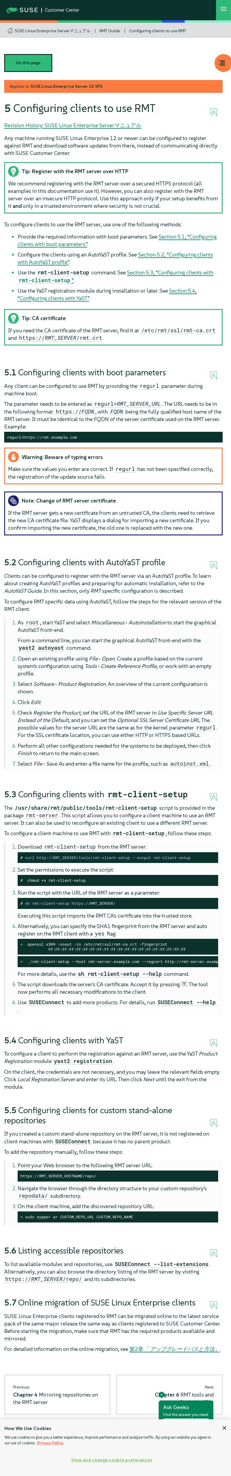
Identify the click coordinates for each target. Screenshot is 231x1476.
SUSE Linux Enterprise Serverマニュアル (53, 30)
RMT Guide (110, 30)
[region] (115, 1447)
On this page (28, 62)
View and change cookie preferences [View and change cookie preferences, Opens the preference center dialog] (111, 1460)
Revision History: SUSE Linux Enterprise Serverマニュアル (72, 125)
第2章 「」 (174, 1349)
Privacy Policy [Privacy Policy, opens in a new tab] (50, 1443)
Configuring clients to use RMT (157, 30)
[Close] (224, 1427)
